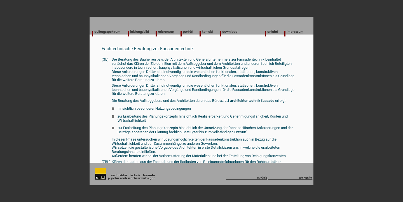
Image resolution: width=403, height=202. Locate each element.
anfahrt (272, 31)
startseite (290, 177)
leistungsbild (139, 31)
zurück (246, 177)
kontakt (207, 31)
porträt (188, 31)
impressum (295, 31)
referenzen (166, 31)
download (229, 31)
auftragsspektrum (107, 31)
